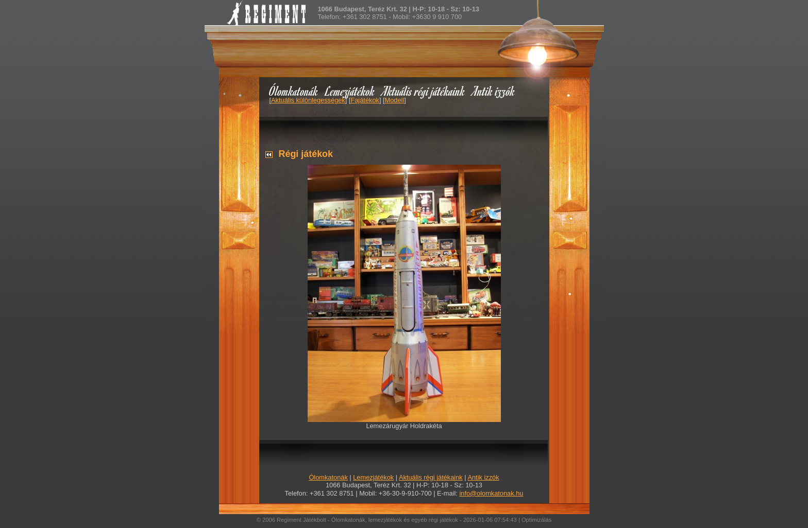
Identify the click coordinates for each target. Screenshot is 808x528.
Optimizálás (536, 520)
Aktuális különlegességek (308, 100)
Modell (395, 100)
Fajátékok (364, 100)
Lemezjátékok (350, 90)
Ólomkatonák (293, 90)
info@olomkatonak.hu (491, 493)
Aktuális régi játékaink (423, 90)
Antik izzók (494, 90)
